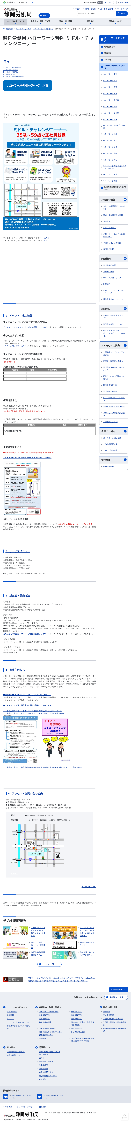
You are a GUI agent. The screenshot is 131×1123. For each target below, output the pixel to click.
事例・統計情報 (110, 1007)
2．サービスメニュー (10, 70)
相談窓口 (114, 308)
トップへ (124, 1118)
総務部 (41, 1058)
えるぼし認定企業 (110, 450)
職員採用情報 (108, 466)
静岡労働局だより (46, 1072)
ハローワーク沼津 (110, 94)
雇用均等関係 (76, 1029)
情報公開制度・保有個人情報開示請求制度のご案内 (82, 1039)
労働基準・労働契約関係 (49, 1012)
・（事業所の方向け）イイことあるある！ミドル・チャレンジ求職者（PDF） (34, 713)
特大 (111, 2)
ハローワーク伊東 (110, 87)
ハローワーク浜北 (110, 181)
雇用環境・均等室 (46, 1061)
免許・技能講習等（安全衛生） (114, 207)
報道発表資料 (12, 1012)
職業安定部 (43, 1069)
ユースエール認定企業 (112, 438)
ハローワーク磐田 (110, 160)
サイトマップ (122, 9)
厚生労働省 (124, 2)
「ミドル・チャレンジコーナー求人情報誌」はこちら (24, 327)
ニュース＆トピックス (114, 39)
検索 (123, 13)
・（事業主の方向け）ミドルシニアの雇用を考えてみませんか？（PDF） (32, 711)
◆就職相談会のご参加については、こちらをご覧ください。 (27, 695)
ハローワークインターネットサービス (114, 291)
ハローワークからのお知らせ (115, 67)
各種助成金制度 (45, 1022)
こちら (46, 238)
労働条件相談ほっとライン (114, 324)
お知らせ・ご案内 (114, 345)
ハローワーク (108, 272)
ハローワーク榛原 (110, 147)
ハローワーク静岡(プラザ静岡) (114, 126)
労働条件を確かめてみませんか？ (114, 368)
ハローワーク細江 (110, 174)
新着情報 (107, 53)
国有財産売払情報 (110, 385)
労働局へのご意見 (116, 997)
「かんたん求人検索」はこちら (15, 346)
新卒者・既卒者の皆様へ (113, 361)
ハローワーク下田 (110, 74)
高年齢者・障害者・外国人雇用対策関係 (82, 1023)
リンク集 (8, 1107)
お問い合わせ (90, 9)
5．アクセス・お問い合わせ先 (13, 77)
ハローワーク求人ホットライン (114, 316)
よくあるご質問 (106, 9)
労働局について (46, 1047)
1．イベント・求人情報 (18, 315)
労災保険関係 (76, 1015)
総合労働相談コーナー (48, 1076)
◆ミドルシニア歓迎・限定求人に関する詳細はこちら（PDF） (28, 705)
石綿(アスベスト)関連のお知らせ (113, 377)
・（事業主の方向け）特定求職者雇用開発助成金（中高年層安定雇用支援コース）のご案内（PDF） (43, 767)
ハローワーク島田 (110, 140)
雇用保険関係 (44, 1019)
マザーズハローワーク (112, 278)
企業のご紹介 (114, 431)
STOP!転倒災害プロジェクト (114, 399)
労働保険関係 (44, 1015)
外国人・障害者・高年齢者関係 (114, 1023)
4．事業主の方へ (9, 74)
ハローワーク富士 (110, 107)
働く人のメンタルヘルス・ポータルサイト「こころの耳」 (114, 333)
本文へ (78, 9)
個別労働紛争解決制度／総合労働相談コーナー (50, 1033)
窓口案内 (11, 1047)
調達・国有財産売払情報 (113, 215)
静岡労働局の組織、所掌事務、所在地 (49, 1053)
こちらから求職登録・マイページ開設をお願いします (24, 634)
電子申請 (106, 221)
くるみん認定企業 (110, 444)
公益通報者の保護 (78, 1032)
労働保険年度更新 (110, 391)
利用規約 (42, 1107)
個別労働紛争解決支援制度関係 (114, 1030)
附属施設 (106, 284)
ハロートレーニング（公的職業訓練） (114, 235)
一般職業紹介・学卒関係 (113, 1019)
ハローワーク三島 (110, 81)
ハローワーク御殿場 (111, 100)
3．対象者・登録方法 (10, 72)
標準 (99, 2)
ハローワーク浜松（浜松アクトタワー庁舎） (114, 167)
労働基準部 (43, 1065)
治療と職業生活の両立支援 (114, 407)
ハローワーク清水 (110, 120)
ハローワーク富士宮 (111, 113)
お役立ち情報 (114, 199)
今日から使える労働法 (112, 243)
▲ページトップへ (89, 887)
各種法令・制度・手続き (50, 1007)
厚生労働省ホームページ (113, 299)
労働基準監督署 (109, 265)
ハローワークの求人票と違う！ (114, 414)
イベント (107, 60)
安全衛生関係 (76, 1012)
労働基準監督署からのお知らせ (115, 188)
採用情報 (114, 459)
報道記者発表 (109, 47)
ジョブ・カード (109, 228)
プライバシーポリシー (25, 1107)
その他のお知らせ (110, 422)
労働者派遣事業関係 (47, 1029)
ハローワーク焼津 (110, 134)
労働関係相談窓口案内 (16, 1052)
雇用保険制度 (108, 249)
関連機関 (114, 258)
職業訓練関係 (76, 1019)
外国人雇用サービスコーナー (18, 1055)
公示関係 (42, 1038)
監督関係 (106, 1012)
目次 (6, 62)
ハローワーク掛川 (110, 153)
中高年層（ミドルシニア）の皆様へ (114, 353)
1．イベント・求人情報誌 (12, 67)
